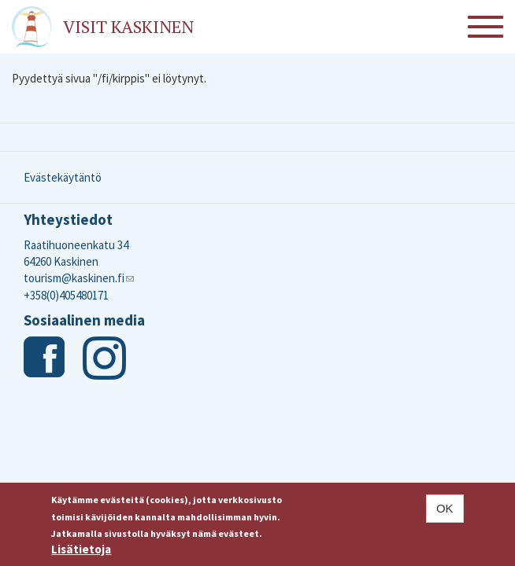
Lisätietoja (81, 553)
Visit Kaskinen (128, 26)
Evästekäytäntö (63, 177)
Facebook (45, 358)
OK (445, 512)
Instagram (104, 358)
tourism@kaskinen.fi (79, 277)
